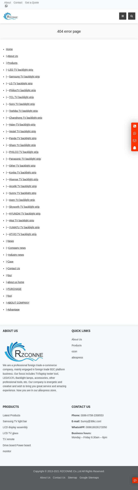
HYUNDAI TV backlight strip (24, 213)
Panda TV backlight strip (22, 138)
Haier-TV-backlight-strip (22, 124)
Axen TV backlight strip (22, 199)
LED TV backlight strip (20, 69)
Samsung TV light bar (15, 421)
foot (10, 295)
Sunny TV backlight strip (22, 193)
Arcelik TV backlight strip (23, 186)
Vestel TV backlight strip (22, 131)
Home (9, 49)
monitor (7, 451)
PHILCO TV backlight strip (23, 152)
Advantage (14, 309)
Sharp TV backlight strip (22, 145)
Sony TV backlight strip (22, 104)
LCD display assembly (15, 427)
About (7, 2)
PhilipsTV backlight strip (22, 90)
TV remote (8, 439)
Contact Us (14, 268)
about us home (16, 282)
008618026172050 (96, 427)
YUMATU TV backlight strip (24, 227)
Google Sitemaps (89, 477)
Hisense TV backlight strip (23, 179)
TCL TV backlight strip (21, 97)
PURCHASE (15, 289)
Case (10, 261)
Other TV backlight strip (22, 165)
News (11, 241)
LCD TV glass (10, 433)
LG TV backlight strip (21, 83)
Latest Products (11, 415)
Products (12, 62)
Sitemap (72, 477)
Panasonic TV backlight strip (25, 158)
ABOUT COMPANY (18, 302)
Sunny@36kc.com (90, 421)
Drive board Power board (17, 445)
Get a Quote (32, 2)
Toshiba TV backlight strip (23, 110)
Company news (17, 247)
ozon (74, 351)
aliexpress (77, 357)
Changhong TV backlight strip (25, 117)
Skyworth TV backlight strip (24, 206)
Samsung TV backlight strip (24, 76)
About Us (13, 56)
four (10, 275)
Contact (18, 2)
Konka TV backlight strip (22, 172)
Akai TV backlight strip (21, 220)
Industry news (16, 254)
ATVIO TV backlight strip (22, 234)
